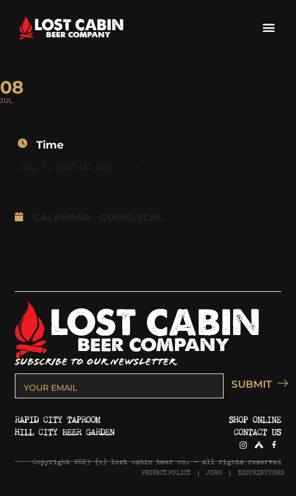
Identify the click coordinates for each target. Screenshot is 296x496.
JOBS (214, 473)
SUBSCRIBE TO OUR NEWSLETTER (95, 361)
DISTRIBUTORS (261, 473)
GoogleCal (132, 217)
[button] (268, 27)
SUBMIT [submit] (256, 384)
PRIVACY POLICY (166, 473)
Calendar (62, 217)
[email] (119, 385)
